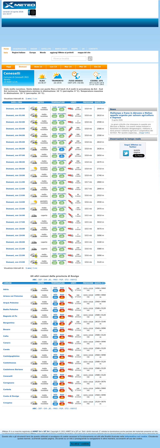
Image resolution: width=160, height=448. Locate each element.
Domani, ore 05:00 (15, 142)
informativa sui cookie (136, 436)
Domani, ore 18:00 (15, 229)
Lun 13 (53, 67)
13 (54, 169)
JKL (50, 280)
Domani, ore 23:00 (15, 262)
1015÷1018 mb (88, 289)
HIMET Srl (37, 431)
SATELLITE (46, 49)
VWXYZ (73, 280)
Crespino (7, 403)
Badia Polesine (10, 309)
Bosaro (6, 329)
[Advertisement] (82, 24)
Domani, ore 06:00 (15, 149)
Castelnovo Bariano (13, 369)
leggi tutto (144, 133)
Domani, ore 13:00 (15, 195)
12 (54, 109)
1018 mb (88, 109)
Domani (23, 67)
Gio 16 (97, 67)
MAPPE (74, 49)
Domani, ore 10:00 (15, 175)
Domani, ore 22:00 (15, 255)
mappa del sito (84, 53)
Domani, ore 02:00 (15, 122)
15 (54, 183)
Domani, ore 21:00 (15, 249)
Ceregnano (8, 383)
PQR (61, 280)
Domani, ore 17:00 (15, 222)
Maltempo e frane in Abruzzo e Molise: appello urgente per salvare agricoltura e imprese (132, 115)
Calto (5, 336)
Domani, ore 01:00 (15, 115)
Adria (6, 289)
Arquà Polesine (10, 303)
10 (54, 136)
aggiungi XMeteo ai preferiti (61, 53)
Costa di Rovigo (11, 396)
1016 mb (88, 195)
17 (54, 243)
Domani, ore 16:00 (15, 215)
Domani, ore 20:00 (15, 242)
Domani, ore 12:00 (15, 189)
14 (54, 176)
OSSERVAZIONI (19, 49)
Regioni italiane (18, 53)
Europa (32, 53)
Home (6, 49)
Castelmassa (9, 363)
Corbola (7, 389)
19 (54, 209)
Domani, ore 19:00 (15, 235)
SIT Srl (47, 431)
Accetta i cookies (80, 444)
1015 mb (88, 209)
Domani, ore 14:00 (15, 202)
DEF (40, 280)
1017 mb (88, 182)
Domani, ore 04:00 (15, 135)
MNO (55, 280)
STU (66, 280)
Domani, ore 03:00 (15, 129)
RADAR (34, 49)
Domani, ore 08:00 (15, 162)
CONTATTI (93, 49)
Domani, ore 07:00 (15, 155)
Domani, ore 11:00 (15, 182)
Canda (6, 349)
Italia (6, 53)
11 (54, 129)
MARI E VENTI (61, 49)
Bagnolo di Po (10, 316)
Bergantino (9, 323)
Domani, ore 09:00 (15, 169)
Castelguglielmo (11, 356)
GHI (45, 280)
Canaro (6, 343)
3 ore (35, 99)
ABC (35, 280)
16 (54, 189)
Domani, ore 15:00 (15, 209)
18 (54, 196)
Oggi (8, 67)
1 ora (28, 99)
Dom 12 (38, 67)
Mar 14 (68, 67)
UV (83, 49)
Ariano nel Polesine (13, 296)
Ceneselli (7, 376)
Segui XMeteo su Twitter (132, 146)
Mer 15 (82, 67)
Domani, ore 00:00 (15, 109)
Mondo (43, 53)
